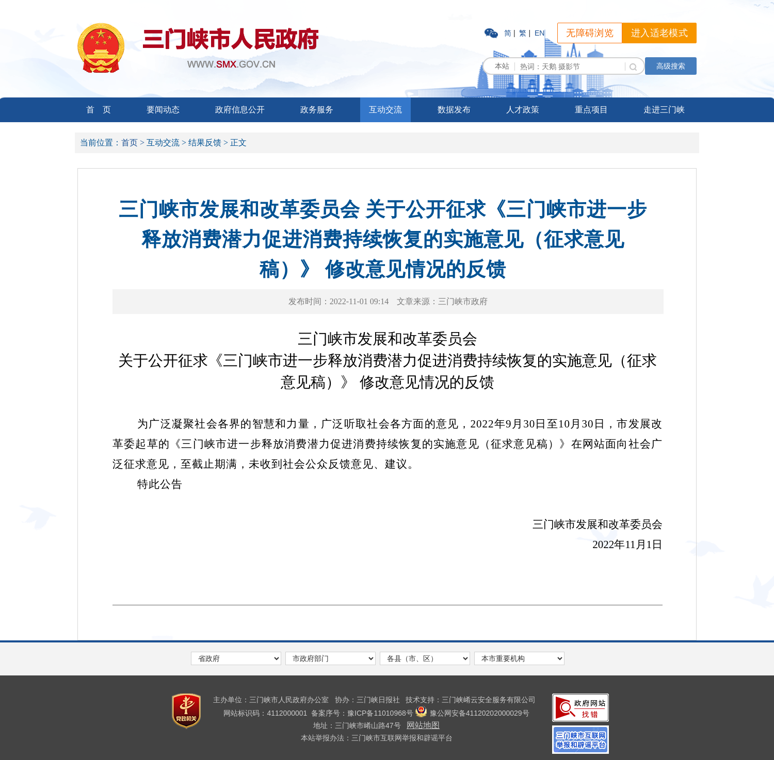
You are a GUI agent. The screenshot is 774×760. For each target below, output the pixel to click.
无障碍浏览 (590, 33)
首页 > (132, 142)
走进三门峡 (664, 109)
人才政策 (522, 109)
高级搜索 (670, 66)
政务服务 (316, 109)
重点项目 (591, 109)
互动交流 (385, 109)
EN (539, 33)
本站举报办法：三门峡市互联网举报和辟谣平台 (377, 738)
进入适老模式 (659, 33)
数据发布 (454, 109)
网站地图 (423, 725)
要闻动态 (163, 109)
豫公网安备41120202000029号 (472, 713)
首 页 (98, 109)
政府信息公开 (240, 109)
